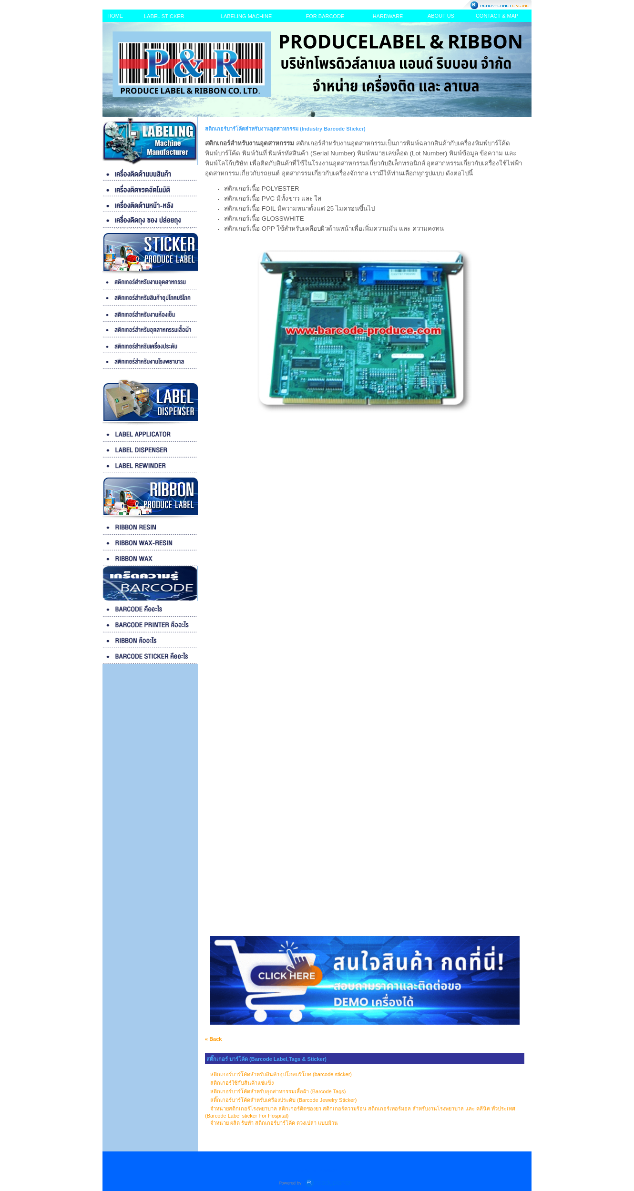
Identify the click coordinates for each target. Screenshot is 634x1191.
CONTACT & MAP (497, 16)
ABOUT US (441, 16)
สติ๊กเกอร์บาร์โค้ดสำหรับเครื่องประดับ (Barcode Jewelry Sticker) (283, 1100)
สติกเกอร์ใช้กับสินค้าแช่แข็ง (242, 1083)
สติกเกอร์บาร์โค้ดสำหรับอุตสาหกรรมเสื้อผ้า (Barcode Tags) (278, 1091)
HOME (115, 16)
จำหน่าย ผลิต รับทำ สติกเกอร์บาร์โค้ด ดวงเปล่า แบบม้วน (274, 1123)
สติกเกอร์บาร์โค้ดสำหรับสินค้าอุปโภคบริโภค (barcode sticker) (281, 1074)
